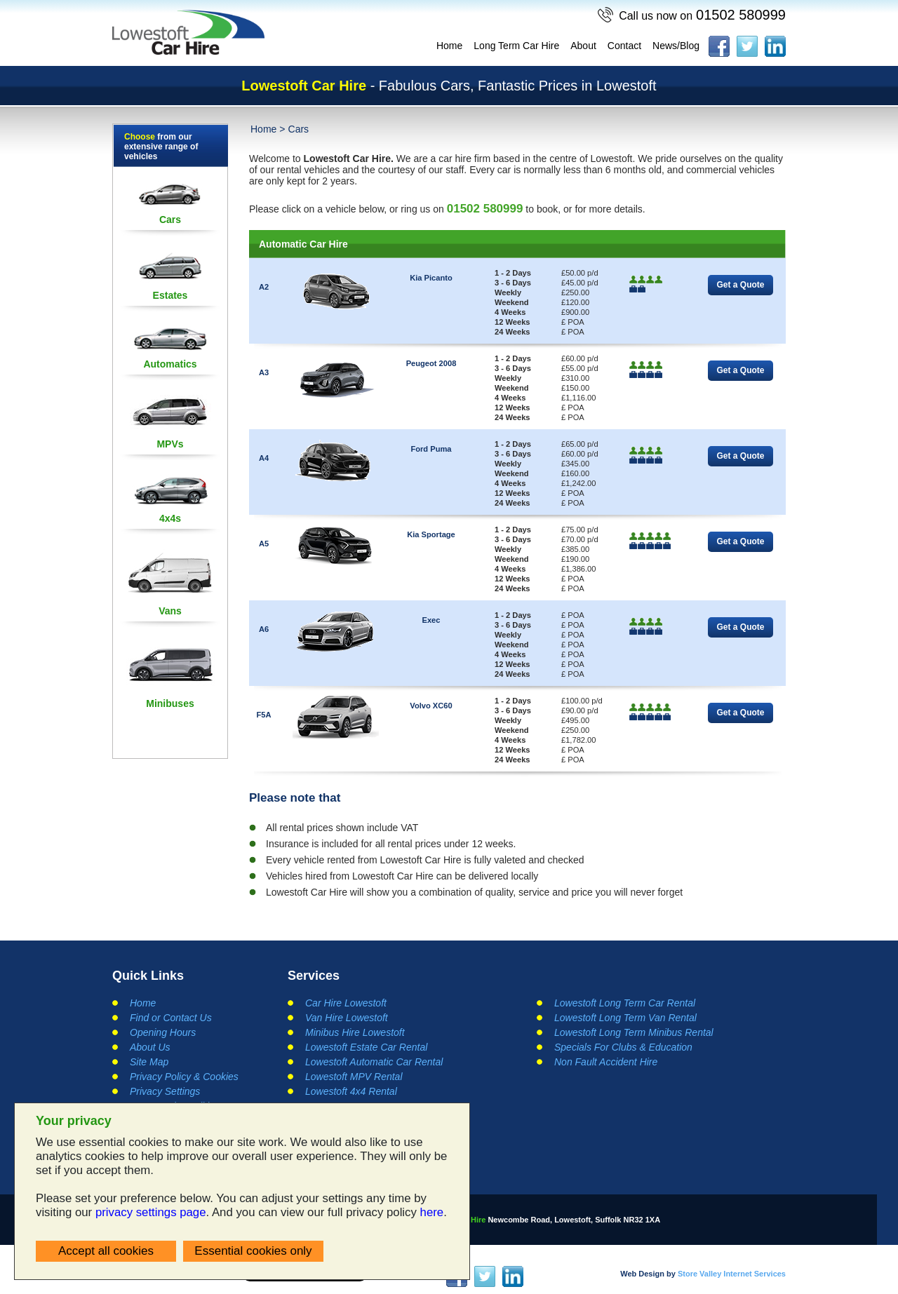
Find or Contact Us (171, 1017)
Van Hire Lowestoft (346, 1017)
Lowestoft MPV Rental (354, 1076)
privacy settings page (150, 1212)
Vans (170, 610)
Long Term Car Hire (516, 45)
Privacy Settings (165, 1091)
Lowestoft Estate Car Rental (366, 1047)
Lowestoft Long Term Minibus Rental (633, 1032)
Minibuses (170, 703)
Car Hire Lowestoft (346, 1003)
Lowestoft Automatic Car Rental (374, 1061)
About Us (150, 1047)
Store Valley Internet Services (732, 1273)
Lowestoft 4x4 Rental (351, 1091)
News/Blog (675, 45)
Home (449, 45)
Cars (170, 219)
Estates (170, 295)
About (583, 45)
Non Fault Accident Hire (605, 1061)
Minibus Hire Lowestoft (355, 1032)
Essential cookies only (252, 1251)
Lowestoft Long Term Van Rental (625, 1017)
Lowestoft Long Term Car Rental (624, 1003)
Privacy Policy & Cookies (184, 1076)
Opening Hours (163, 1032)
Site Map (149, 1061)
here (432, 1212)
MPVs (169, 444)
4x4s (170, 518)
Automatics (169, 364)
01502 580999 (702, 14)
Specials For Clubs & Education (623, 1047)
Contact (624, 45)
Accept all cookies (106, 1251)
